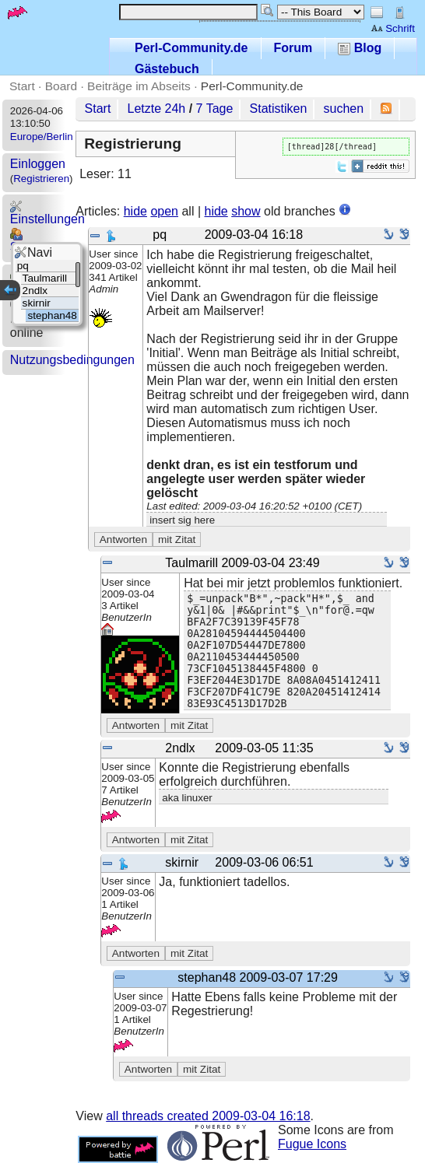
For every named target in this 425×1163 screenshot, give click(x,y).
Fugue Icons (312, 1144)
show (245, 211)
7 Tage (215, 108)
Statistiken (278, 108)
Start (22, 86)
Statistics (35, 241)
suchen (344, 108)
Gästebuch (167, 68)
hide (135, 211)
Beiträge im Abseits (139, 86)
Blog (359, 47)
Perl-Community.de (191, 47)
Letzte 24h (157, 108)
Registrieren (41, 178)
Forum (293, 47)
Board (61, 86)
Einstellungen (47, 213)
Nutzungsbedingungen (72, 359)
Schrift (393, 28)
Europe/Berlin (41, 136)
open (164, 211)
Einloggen (37, 163)
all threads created (208, 1116)
